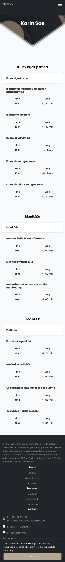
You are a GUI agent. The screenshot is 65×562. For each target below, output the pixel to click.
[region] (32, 550)
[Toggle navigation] (60, 4)
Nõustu (32, 556)
